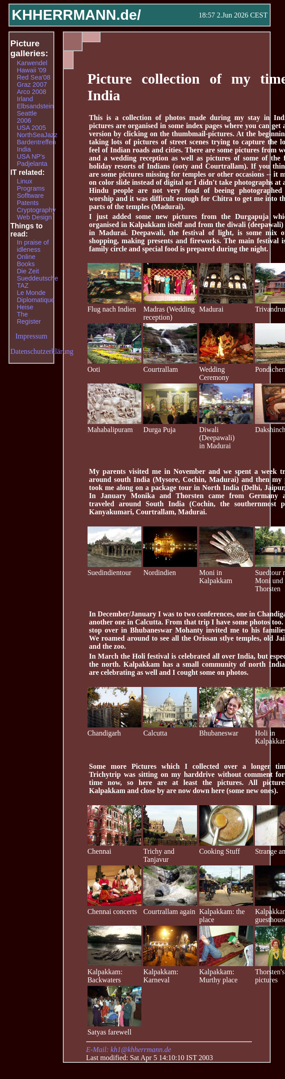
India (24, 149)
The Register (29, 318)
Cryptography (36, 210)
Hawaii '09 (31, 70)
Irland (25, 99)
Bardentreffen (36, 142)
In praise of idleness (32, 246)
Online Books (26, 260)
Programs (30, 188)
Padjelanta (32, 163)
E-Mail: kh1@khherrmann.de (128, 1049)
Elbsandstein (35, 106)
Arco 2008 (31, 91)
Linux (24, 181)
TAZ (22, 285)
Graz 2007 (32, 84)
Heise (25, 307)
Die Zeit (28, 271)
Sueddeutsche (37, 278)
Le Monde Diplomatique (35, 296)
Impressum (31, 336)
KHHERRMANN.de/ (76, 15)
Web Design (34, 217)
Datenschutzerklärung (41, 351)
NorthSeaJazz (37, 134)
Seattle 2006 (27, 117)
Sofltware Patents (30, 199)
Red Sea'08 (33, 77)
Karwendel (32, 63)
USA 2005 (31, 127)
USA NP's (31, 156)
